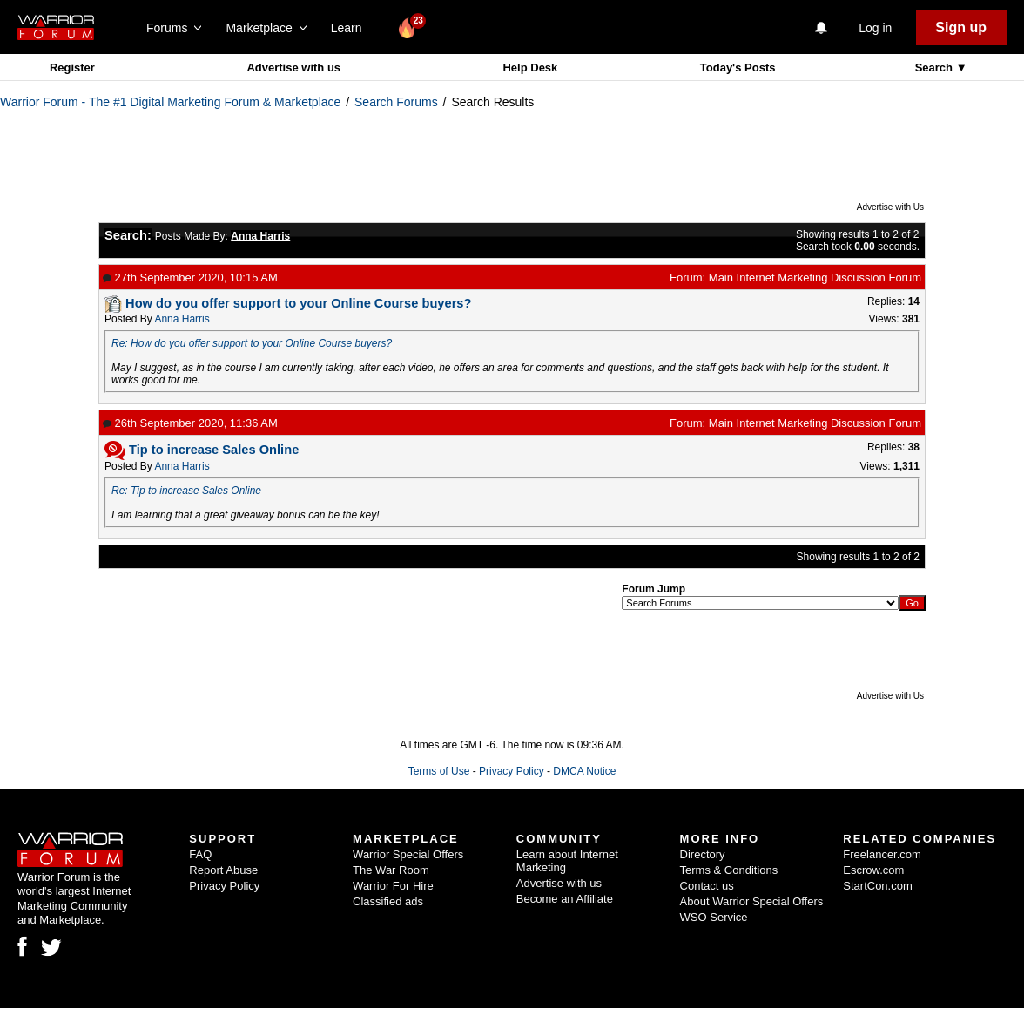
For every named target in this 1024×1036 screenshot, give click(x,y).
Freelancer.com (882, 854)
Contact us (707, 885)
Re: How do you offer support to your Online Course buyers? (251, 343)
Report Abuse (223, 870)
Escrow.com (873, 870)
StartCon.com (877, 885)
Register (72, 67)
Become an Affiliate (564, 898)
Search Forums (396, 102)
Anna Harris (181, 319)
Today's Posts (738, 67)
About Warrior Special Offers (752, 901)
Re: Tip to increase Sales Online (186, 490)
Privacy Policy (511, 771)
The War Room (391, 870)
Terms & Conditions (729, 870)
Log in (875, 28)
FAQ (200, 854)
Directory (702, 854)
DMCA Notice (584, 771)
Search (935, 67)
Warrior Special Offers (408, 854)
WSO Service (714, 917)
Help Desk (529, 67)
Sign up (961, 27)
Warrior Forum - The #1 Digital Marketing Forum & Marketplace (170, 102)
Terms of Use (439, 771)
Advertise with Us (890, 207)
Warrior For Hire (393, 885)
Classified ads (388, 901)
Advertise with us (293, 67)
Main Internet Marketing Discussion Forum (815, 277)
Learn (351, 28)
